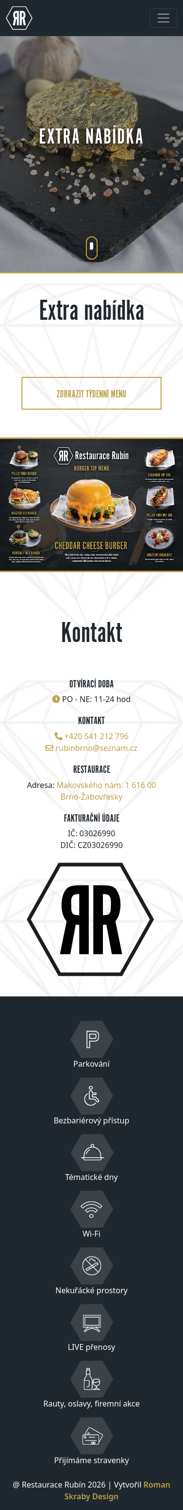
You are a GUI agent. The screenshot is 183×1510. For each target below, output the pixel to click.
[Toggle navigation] (163, 18)
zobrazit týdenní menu (91, 393)
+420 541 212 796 (96, 736)
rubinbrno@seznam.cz (97, 748)
